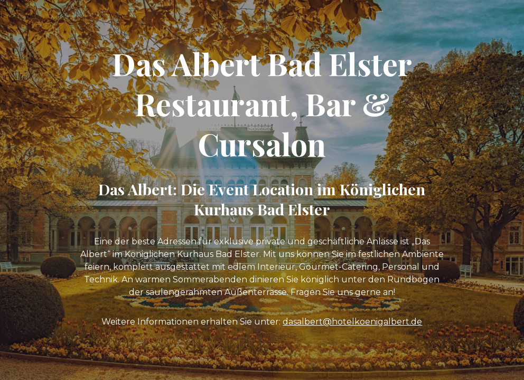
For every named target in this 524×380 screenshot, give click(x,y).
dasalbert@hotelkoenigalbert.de (352, 322)
